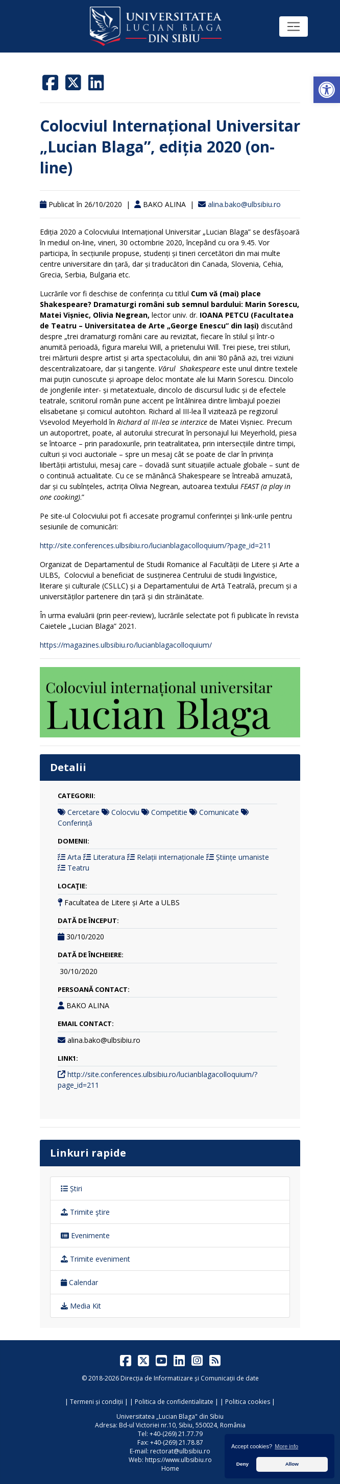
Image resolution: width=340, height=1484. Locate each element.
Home (170, 1468)
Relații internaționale (170, 857)
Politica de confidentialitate (174, 1401)
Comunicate (219, 812)
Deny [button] (242, 1464)
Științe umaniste (242, 857)
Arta (74, 857)
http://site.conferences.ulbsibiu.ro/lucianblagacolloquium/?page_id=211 (155, 545)
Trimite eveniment (95, 1259)
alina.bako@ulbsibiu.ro (244, 204)
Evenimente (85, 1235)
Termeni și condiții (96, 1401)
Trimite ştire (85, 1212)
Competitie (169, 812)
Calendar (79, 1282)
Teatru (78, 868)
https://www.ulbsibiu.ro (178, 1459)
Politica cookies (247, 1401)
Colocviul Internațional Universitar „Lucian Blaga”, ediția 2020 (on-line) (170, 146)
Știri (71, 1188)
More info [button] (286, 1446)
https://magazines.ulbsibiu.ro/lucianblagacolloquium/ (126, 645)
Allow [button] (292, 1464)
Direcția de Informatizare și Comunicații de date (189, 1378)
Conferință (75, 823)
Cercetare (83, 812)
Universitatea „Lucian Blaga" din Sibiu (170, 1416)
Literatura (109, 857)
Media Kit (81, 1306)
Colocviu (125, 812)
